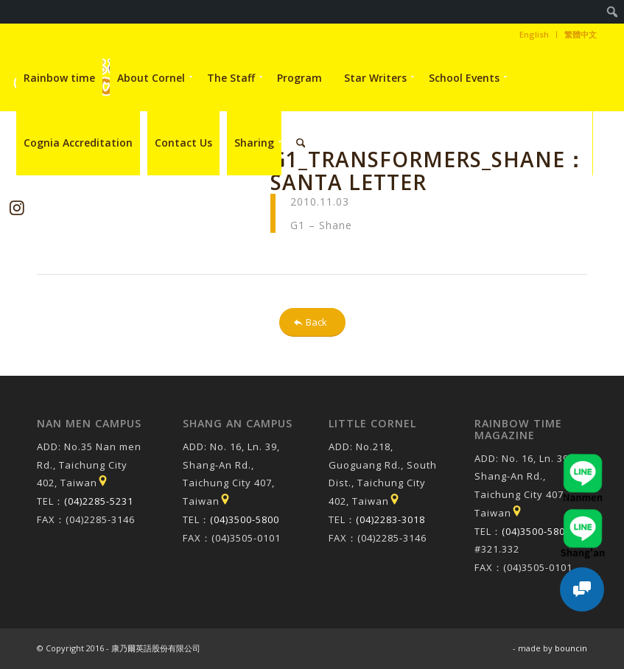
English (534, 34)
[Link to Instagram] (16, 207)
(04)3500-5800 (244, 519)
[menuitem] (612, 12)
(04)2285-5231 (98, 501)
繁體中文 (580, 34)
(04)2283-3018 (390, 519)
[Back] (312, 322)
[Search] (301, 143)
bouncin (571, 648)
